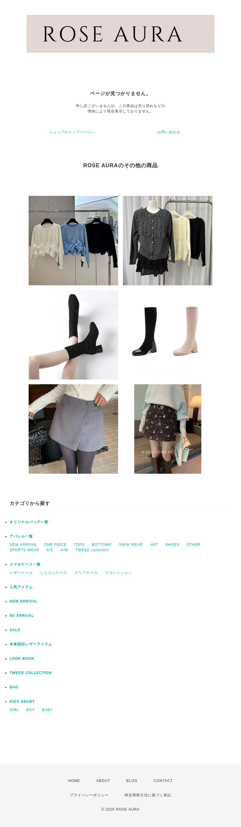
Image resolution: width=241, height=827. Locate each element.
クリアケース (86, 573)
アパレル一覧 (21, 536)
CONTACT (163, 781)
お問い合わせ (168, 132)
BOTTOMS (102, 545)
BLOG (132, 781)
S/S (50, 550)
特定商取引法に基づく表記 (148, 795)
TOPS (79, 545)
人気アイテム (21, 587)
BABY (47, 710)
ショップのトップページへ (72, 132)
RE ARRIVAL (22, 616)
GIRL (14, 710)
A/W (64, 550)
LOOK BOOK (22, 658)
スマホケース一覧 (25, 564)
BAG (14, 687)
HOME (74, 781)
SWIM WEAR (131, 545)
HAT (154, 545)
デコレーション (118, 573)
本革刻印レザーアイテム (31, 644)
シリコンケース (53, 573)
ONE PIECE (55, 545)
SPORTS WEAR (24, 550)
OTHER (194, 545)
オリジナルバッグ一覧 (29, 522)
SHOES (172, 545)
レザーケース (21, 573)
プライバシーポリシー (89, 795)
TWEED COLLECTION (31, 673)
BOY (30, 710)
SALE (15, 630)
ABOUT (103, 781)
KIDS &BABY (22, 701)
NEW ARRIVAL (23, 545)
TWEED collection (92, 550)
